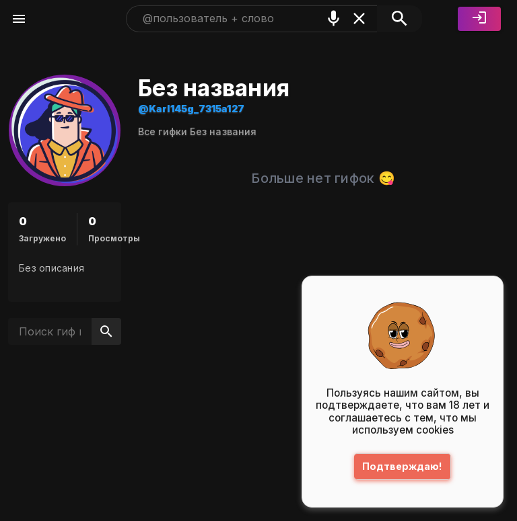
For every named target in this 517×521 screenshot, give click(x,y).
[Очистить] (359, 18)
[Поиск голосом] (333, 18)
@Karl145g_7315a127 (191, 108)
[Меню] (19, 19)
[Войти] (479, 19)
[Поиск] (399, 18)
